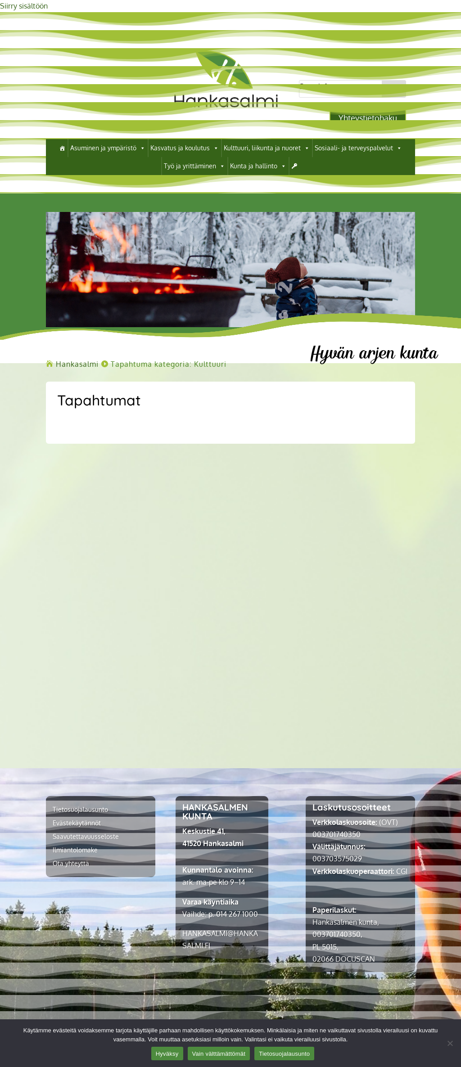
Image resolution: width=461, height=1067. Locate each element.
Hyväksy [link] (167, 1053)
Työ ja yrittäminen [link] (194, 166)
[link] (225, 114)
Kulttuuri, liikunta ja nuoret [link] (267, 148)
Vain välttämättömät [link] (219, 1053)
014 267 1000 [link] (237, 913)
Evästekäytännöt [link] (77, 823)
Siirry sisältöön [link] (24, 5)
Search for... (318, 86)
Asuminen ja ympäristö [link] (107, 148)
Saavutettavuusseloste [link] (86, 836)
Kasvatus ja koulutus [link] (184, 148)
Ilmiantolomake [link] (75, 850)
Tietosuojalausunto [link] (80, 809)
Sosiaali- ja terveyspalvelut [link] (358, 148)
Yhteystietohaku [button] (368, 118)
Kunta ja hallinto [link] (258, 166)
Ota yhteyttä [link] (71, 863)
